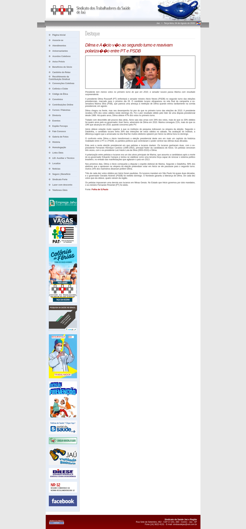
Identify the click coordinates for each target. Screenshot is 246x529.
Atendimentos (59, 45)
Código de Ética (60, 94)
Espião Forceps (60, 126)
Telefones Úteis (60, 190)
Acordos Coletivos (61, 56)
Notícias (56, 169)
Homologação (59, 147)
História (56, 142)
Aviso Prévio (58, 61)
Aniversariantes (60, 51)
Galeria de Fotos (60, 137)
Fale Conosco (59, 131)
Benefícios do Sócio (62, 67)
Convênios (57, 99)
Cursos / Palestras (61, 110)
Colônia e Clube (60, 89)
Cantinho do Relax (61, 72)
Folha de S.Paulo (100, 189)
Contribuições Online (62, 105)
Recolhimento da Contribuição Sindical (59, 77)
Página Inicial (59, 35)
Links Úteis (57, 153)
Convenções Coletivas (63, 83)
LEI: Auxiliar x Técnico (63, 158)
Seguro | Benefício (61, 174)
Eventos (56, 121)
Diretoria (56, 115)
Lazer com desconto (62, 185)
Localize (56, 163)
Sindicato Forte (59, 179)
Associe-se (57, 40)
